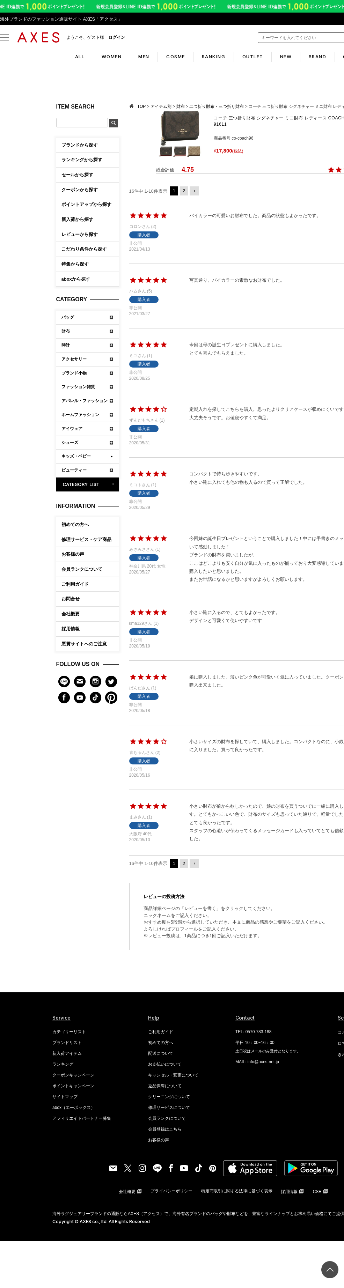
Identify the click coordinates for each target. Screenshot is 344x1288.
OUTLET (257, 56)
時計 (65, 345)
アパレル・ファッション (84, 400)
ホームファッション (80, 414)
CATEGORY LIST (87, 484)
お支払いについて (165, 1064)
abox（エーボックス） (73, 1107)
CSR (317, 1191)
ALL (62, 56)
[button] (194, 190)
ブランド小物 (74, 373)
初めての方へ (75, 524)
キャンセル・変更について (173, 1075)
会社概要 (70, 613)
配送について (160, 1053)
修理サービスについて (169, 1107)
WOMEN (98, 56)
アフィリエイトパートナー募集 (81, 1118)
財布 (65, 331)
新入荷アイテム (67, 1053)
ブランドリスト (67, 1042)
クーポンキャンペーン (73, 1075)
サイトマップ (65, 1096)
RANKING (214, 56)
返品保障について (165, 1085)
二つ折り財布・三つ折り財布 (216, 106)
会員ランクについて (81, 569)
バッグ (67, 317)
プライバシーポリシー (171, 1191)
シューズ (69, 442)
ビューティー (74, 470)
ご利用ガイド (75, 584)
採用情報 (70, 628)
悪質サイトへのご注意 (84, 643)
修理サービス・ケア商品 (86, 539)
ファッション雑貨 (78, 386)
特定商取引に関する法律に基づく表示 (236, 1191)
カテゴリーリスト (69, 1031)
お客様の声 (72, 554)
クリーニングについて (169, 1096)
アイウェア (71, 428)
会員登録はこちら (165, 1129)
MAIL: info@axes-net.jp (257, 1061)
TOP (141, 106)
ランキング (62, 1064)
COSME (171, 56)
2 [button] (184, 190)
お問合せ (70, 598)
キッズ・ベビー (76, 456)
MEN (135, 56)
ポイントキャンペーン (73, 1085)
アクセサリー (74, 359)
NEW (295, 56)
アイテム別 (161, 106)
